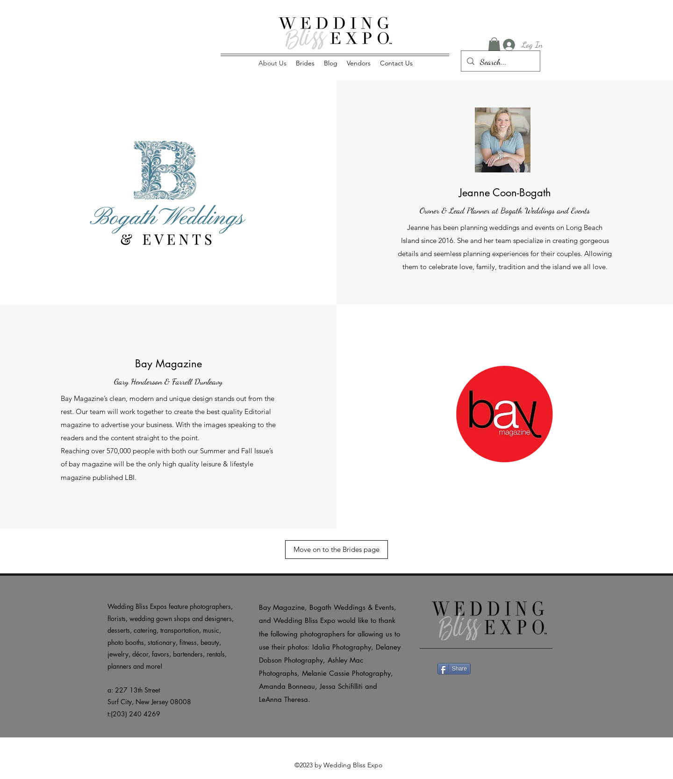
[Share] (454, 668)
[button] (494, 44)
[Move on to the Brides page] (336, 549)
